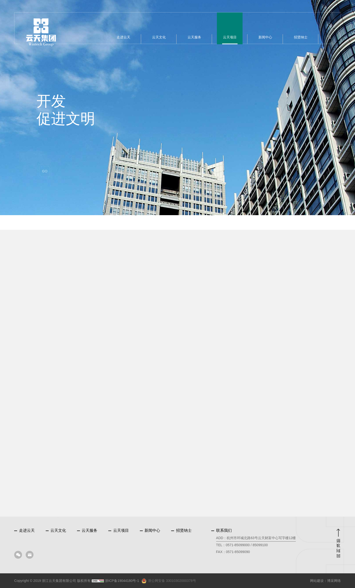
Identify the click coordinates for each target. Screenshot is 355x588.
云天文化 (56, 531)
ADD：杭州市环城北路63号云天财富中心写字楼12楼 (256, 538)
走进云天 (24, 531)
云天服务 (87, 531)
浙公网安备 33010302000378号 (169, 580)
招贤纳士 (181, 531)
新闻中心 (150, 531)
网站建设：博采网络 (325, 581)
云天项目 (118, 531)
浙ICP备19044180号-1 (122, 581)
